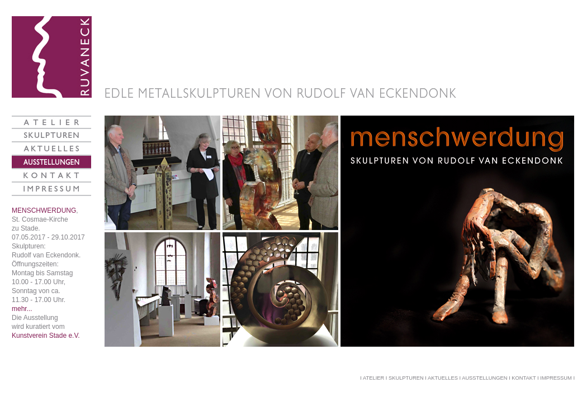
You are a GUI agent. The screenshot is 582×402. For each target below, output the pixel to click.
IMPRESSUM (556, 378)
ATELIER (373, 378)
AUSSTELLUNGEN (484, 378)
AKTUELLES (443, 378)
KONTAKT (524, 378)
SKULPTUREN (406, 378)
